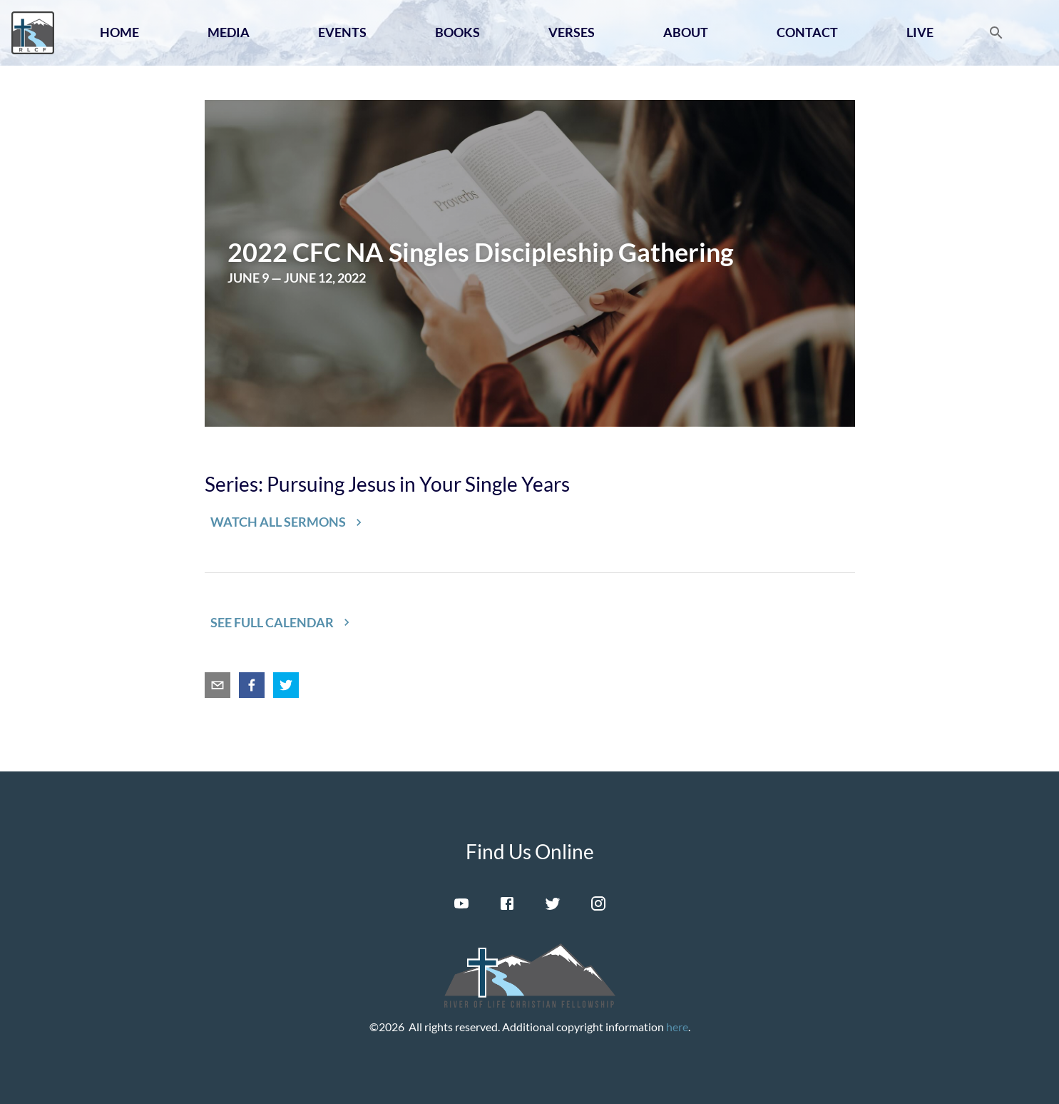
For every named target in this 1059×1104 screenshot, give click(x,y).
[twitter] (286, 685)
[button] (287, 522)
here (677, 1026)
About (685, 32)
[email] (217, 685)
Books (457, 32)
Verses (571, 32)
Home (119, 32)
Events (342, 32)
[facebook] (252, 685)
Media (229, 32)
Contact (807, 32)
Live (919, 32)
